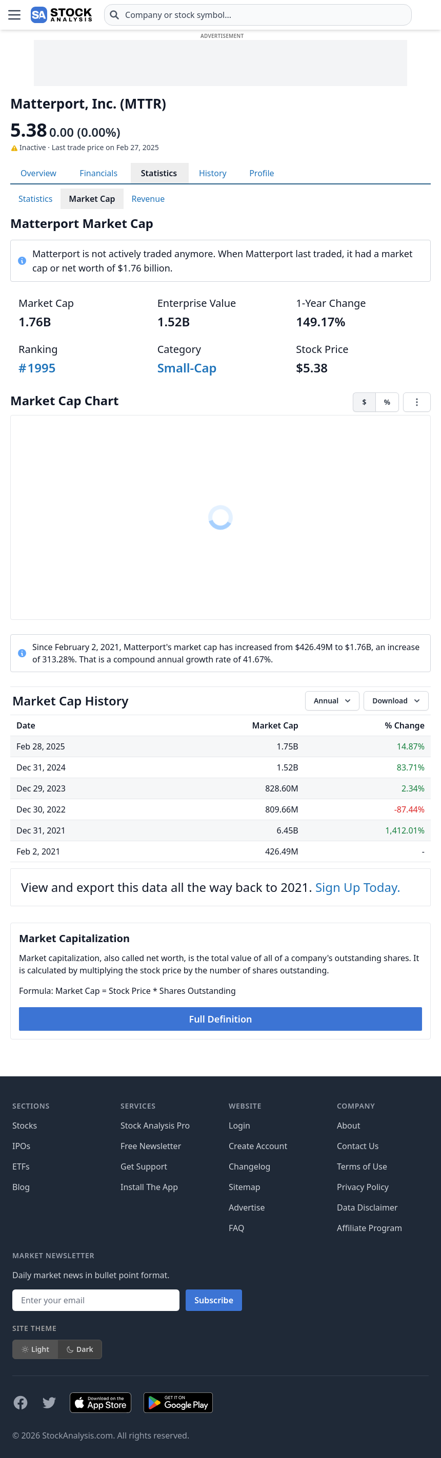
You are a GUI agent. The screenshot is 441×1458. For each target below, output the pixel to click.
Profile (261, 173)
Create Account (258, 1146)
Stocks (24, 1125)
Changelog (249, 1166)
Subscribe (213, 1300)
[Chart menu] (417, 402)
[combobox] (258, 15)
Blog (21, 1187)
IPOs (21, 1146)
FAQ (236, 1228)
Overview (38, 173)
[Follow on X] (49, 1402)
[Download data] (396, 701)
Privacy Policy (363, 1187)
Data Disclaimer (367, 1207)
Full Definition (220, 1019)
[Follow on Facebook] (20, 1402)
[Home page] (61, 15)
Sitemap (244, 1187)
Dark (79, 1349)
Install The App (149, 1187)
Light (35, 1349)
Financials (98, 173)
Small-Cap (187, 367)
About (348, 1125)
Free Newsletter (151, 1146)
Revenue (148, 198)
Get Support (144, 1166)
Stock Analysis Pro (155, 1125)
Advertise (247, 1207)
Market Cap (92, 198)
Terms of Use (362, 1166)
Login (239, 1125)
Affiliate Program (369, 1228)
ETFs (21, 1166)
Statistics (159, 173)
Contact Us (357, 1146)
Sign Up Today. (357, 887)
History (213, 173)
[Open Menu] (14, 15)
